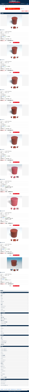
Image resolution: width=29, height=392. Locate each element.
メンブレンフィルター (3, 323)
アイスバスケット (3, 307)
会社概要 (9, 389)
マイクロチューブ (3, 293)
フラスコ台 (2, 364)
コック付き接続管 (3, 355)
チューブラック (2, 361)
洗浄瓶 (1, 304)
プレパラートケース (3, 306)
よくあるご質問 (5, 389)
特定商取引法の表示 (19, 389)
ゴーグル (2, 339)
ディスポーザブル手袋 (3, 342)
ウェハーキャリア (3, 383)
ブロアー (2, 375)
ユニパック (2, 328)
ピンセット (2, 369)
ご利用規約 (1, 389)
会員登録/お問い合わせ (13, 389)
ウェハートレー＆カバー (4, 380)
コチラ (23, 8)
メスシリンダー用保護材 (4, 377)
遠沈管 (1, 295)
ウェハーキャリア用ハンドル (4, 385)
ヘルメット (2, 336)
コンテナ (2, 309)
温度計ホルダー (2, 320)
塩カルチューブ (2, 366)
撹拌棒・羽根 (2, 317)
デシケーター (2, 301)
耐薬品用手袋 (2, 344)
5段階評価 (3, 36)
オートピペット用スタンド (4, 350)
